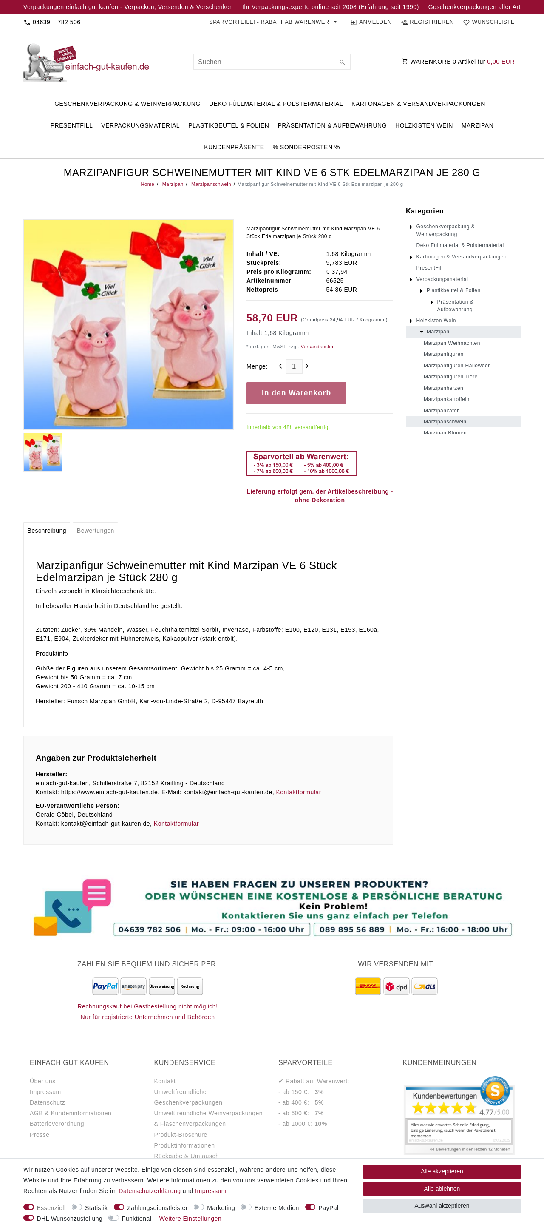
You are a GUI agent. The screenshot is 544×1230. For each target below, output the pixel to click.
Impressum (45, 1091)
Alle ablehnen (442, 1188)
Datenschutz (47, 1102)
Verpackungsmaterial (140, 125)
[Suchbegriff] (272, 62)
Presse (40, 1134)
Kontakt (165, 1081)
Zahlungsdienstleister (157, 1207)
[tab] (46, 530)
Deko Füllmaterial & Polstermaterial (276, 103)
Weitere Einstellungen (190, 1218)
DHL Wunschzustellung (70, 1218)
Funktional (137, 1218)
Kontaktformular (298, 792)
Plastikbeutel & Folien (228, 125)
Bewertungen (95, 530)
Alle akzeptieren (442, 1171)
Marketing (221, 1207)
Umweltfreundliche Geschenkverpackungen (188, 1097)
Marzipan (477, 125)
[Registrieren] (427, 22)
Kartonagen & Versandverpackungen (418, 103)
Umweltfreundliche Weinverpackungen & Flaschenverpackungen (208, 1118)
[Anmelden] (370, 22)
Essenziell (51, 1207)
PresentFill (72, 125)
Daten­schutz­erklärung (150, 1190)
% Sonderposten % (306, 147)
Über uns (43, 1081)
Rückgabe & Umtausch (186, 1156)
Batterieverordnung (57, 1123)
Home (147, 184)
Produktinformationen (184, 1145)
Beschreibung (46, 530)
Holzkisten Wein (424, 125)
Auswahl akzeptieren (441, 1205)
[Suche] (342, 62)
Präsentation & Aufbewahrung (332, 125)
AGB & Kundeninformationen (70, 1113)
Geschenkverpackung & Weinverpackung (127, 103)
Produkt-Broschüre (180, 1134)
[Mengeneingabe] (294, 366)
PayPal (328, 1207)
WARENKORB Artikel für (458, 61)
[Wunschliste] (487, 22)
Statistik (96, 1207)
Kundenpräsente (234, 147)
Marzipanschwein (211, 184)
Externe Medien (277, 1207)
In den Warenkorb (296, 393)
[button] (273, 22)
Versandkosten (317, 346)
